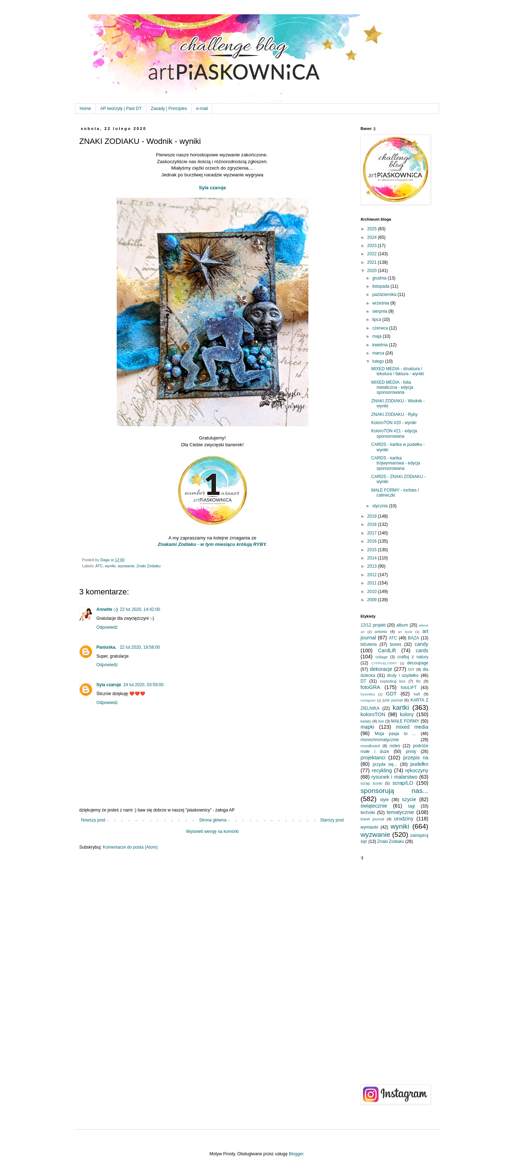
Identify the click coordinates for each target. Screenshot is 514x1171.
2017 (372, 533)
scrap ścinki (371, 783)
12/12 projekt (373, 625)
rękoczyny (416, 770)
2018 (372, 524)
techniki (368, 812)
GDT (391, 694)
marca (379, 353)
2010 (372, 591)
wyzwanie (125, 566)
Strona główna (213, 820)
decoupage (417, 662)
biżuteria (369, 644)
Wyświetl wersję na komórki (212, 831)
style (384, 799)
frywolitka (368, 694)
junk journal (393, 700)
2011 (372, 583)
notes (395, 745)
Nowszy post (93, 820)
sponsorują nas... (394, 790)
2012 (372, 574)
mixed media (412, 727)
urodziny (403, 818)
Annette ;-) (107, 609)
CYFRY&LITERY (384, 663)
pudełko (419, 764)
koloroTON (373, 714)
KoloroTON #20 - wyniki (394, 422)
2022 (372, 253)
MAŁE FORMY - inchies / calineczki (395, 493)
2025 (372, 228)
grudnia (380, 278)
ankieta (380, 631)
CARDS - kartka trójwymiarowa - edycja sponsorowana (395, 463)
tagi (411, 806)
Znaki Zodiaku (148, 566)
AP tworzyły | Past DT (121, 108)
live (381, 721)
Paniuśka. (106, 647)
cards (422, 650)
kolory (406, 714)
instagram (368, 700)
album (402, 625)
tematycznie (400, 812)
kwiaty (366, 721)
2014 (372, 558)
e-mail (202, 108)
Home (85, 108)
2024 (372, 237)
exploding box (392, 681)
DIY (411, 669)
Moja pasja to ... (395, 733)
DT (363, 681)
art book (405, 632)
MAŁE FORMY (405, 721)
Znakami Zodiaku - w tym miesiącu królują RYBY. (212, 544)
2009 (372, 599)
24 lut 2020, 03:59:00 (143, 684)
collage (382, 657)
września (381, 303)
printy (411, 751)
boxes (395, 644)
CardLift (387, 650)
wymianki (369, 827)
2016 (372, 541)
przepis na (415, 757)
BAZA (413, 637)
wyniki (110, 566)
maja (377, 336)
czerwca (380, 328)
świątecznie (374, 806)
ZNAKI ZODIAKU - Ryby (394, 414)
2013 (372, 566)
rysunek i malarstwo (395, 777)
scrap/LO (402, 783)
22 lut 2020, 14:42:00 (140, 609)
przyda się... (385, 764)
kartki (401, 707)
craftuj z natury (412, 656)
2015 (372, 549)
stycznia (380, 505)
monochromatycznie (380, 739)
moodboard (370, 746)
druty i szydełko (402, 675)
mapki (367, 727)
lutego (378, 361)
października (385, 294)
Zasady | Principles (169, 108)
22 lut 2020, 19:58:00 (140, 647)
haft (417, 694)
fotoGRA (370, 687)
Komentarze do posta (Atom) (130, 847)
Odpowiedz (107, 627)
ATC (99, 566)
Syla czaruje (212, 187)
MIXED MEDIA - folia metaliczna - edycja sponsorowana (392, 387)
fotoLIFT (409, 687)
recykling (382, 770)
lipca (377, 319)
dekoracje (381, 669)
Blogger (296, 1153)
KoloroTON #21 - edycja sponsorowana (394, 433)
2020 (372, 270)
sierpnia (380, 311)
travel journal (372, 819)
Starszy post (332, 820)
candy (421, 644)
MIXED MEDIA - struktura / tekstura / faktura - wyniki (397, 371)
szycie (409, 799)
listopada (381, 286)
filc (418, 681)
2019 (372, 516)
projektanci (373, 757)
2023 (372, 245)
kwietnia (380, 344)
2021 (372, 262)
